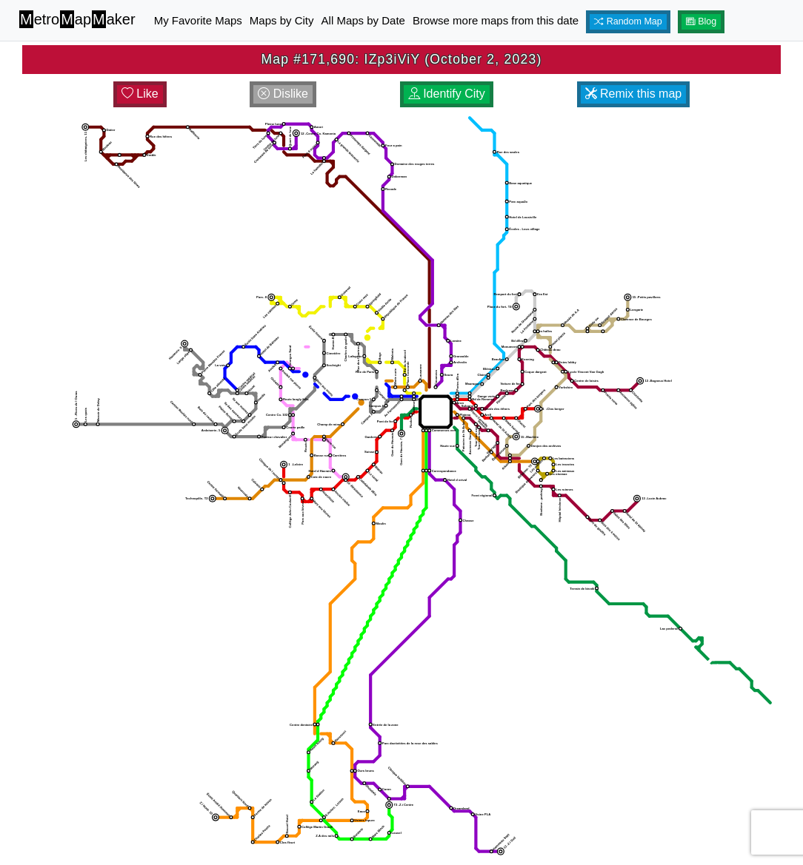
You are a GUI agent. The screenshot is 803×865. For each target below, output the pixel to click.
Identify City (446, 93)
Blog (701, 21)
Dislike (283, 93)
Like (140, 93)
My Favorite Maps (198, 20)
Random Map (628, 21)
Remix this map (633, 93)
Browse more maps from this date (496, 20)
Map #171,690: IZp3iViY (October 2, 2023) (401, 59)
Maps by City (282, 20)
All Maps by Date (363, 20)
